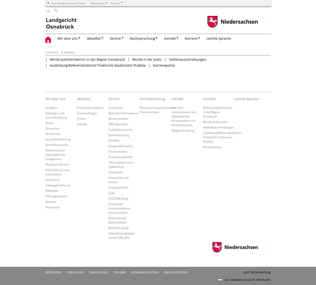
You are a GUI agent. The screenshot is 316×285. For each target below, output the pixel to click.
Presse (81, 118)
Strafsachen (53, 134)
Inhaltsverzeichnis (145, 272)
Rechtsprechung (152, 99)
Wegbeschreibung (182, 130)
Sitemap (50, 201)
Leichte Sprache (219, 38)
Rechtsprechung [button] (142, 38)
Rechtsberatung (119, 228)
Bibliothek (51, 190)
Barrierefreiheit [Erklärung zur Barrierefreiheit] (176, 272)
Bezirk (49, 123)
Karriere (69, 52)
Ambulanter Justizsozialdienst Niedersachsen (119, 208)
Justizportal (116, 107)
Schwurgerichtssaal (57, 185)
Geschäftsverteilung (58, 139)
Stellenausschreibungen (187, 59)
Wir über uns (55, 99)
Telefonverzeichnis (120, 129)
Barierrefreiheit (118, 118)
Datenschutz (99, 272)
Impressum (52, 207)
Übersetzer (116, 172)
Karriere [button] (191, 38)
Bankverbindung (119, 135)
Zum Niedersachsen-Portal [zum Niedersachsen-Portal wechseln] (68, 3)
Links (112, 193)
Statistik (82, 124)
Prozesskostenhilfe (120, 157)
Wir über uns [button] (68, 38)
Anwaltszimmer (118, 187)
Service (114, 99)
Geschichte (52, 179)
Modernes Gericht (56, 164)
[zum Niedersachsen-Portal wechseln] (232, 27)
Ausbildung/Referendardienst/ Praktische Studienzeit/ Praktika (98, 65)
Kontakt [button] (170, 38)
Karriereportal (164, 65)
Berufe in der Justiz (147, 59)
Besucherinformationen (124, 113)
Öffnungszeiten (118, 124)
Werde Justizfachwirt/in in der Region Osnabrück (87, 59)
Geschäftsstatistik (56, 145)
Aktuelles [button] (94, 38)
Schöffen (114, 140)
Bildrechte (53, 272)
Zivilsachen (52, 128)
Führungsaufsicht (56, 196)
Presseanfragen (87, 113)
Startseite (51, 52)
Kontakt (177, 99)
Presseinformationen (90, 107)
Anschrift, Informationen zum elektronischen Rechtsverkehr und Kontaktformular (183, 116)
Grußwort (51, 107)
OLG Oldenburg (118, 198)
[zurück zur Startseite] (62, 23)
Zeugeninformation (121, 146)
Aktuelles (84, 99)
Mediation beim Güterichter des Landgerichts (55, 154)
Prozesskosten (118, 151)
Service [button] (115, 38)
